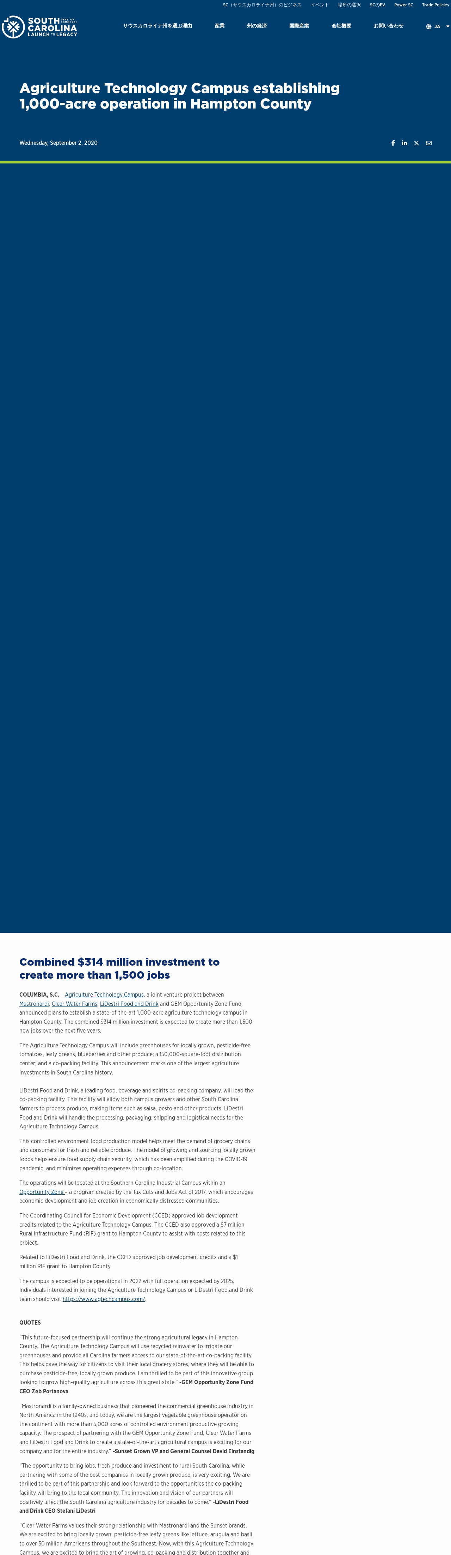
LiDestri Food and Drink (129, 1003)
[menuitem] (157, 27)
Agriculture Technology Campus (104, 994)
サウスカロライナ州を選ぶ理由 (157, 26)
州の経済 (257, 26)
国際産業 (299, 26)
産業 (219, 26)
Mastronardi (34, 1003)
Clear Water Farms (74, 1003)
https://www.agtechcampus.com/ (104, 1299)
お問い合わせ (388, 26)
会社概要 (341, 26)
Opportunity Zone (42, 1192)
